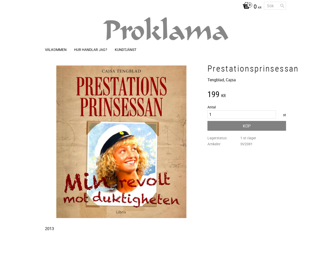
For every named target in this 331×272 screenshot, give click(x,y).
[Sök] (282, 6)
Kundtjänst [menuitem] (125, 49)
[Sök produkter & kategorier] (275, 6)
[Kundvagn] (250, 7)
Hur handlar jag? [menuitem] (90, 49)
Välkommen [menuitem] (56, 49)
